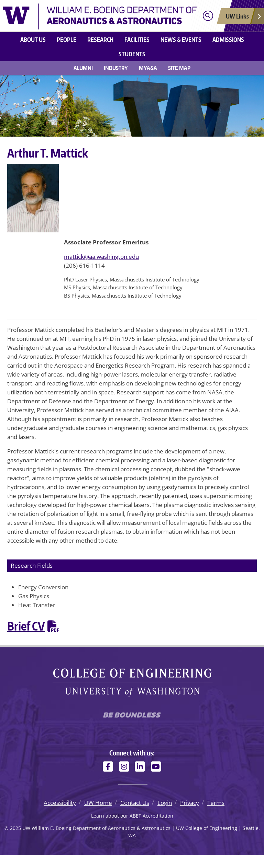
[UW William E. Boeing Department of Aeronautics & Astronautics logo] (100, 16)
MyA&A (148, 68)
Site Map (179, 68)
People (66, 39)
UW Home (98, 803)
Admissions (228, 39)
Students (132, 54)
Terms (215, 803)
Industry (116, 68)
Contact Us (134, 803)
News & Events (181, 39)
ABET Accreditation (151, 815)
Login (164, 803)
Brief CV (26, 626)
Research (100, 39)
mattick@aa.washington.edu (101, 257)
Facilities (137, 39)
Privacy (189, 803)
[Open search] (208, 16)
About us (33, 39)
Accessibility (60, 803)
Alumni (83, 68)
